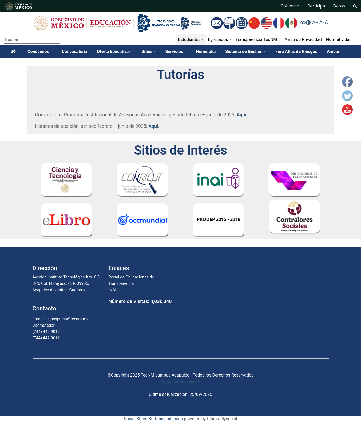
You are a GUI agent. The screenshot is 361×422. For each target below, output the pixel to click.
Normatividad (339, 39)
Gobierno (289, 6)
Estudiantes (189, 39)
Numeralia (206, 51)
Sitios (146, 51)
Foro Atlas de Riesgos (296, 51)
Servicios (174, 51)
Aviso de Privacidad (303, 39)
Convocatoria (74, 51)
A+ (315, 22)
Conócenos (38, 51)
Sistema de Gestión (244, 51)
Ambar (333, 51)
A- (321, 22)
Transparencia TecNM (256, 39)
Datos (339, 6)
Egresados (218, 39)
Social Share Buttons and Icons (153, 418)
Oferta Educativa (113, 51)
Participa (316, 6)
